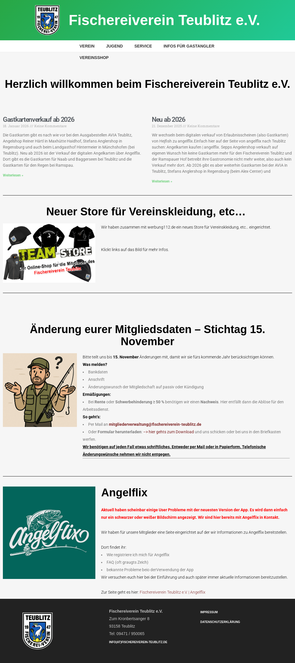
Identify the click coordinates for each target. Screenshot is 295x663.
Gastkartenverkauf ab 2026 (38, 120)
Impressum (209, 612)
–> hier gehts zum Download (168, 432)
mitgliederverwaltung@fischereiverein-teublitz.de (155, 424)
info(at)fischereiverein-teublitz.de (138, 642)
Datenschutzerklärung (220, 622)
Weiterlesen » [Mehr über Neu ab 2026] (162, 181)
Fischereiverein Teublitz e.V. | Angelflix (172, 592)
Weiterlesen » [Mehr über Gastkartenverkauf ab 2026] (13, 175)
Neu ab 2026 (168, 120)
